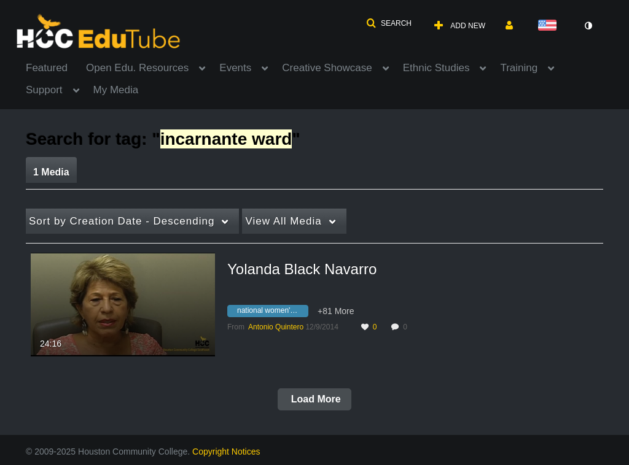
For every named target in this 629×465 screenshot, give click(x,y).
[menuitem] (56, 67)
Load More (314, 399)
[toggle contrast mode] (587, 26)
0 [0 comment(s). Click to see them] (407, 327)
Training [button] (518, 68)
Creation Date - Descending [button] (121, 221)
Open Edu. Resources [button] (137, 68)
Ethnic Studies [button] (436, 68)
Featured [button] (47, 68)
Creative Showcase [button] (327, 68)
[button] (389, 23)
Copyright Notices (226, 451)
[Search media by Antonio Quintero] (275, 327)
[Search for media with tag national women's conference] (272, 313)
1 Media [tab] (51, 172)
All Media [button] (283, 221)
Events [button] (235, 68)
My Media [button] (116, 90)
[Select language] (549, 26)
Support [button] (44, 90)
